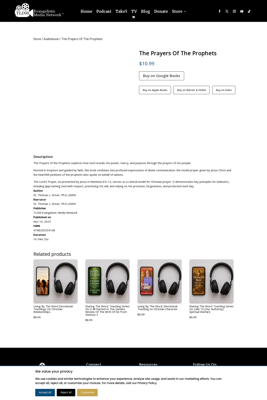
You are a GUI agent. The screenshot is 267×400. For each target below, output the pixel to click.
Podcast (103, 11)
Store (177, 11)
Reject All (66, 392)
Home (86, 11)
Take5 (121, 11)
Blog (145, 11)
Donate (161, 11)
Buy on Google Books (161, 75)
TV (134, 11)
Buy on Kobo (235, 90)
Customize (87, 392)
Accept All (45, 392)
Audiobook (51, 39)
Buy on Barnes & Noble (198, 90)
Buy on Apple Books (157, 90)
